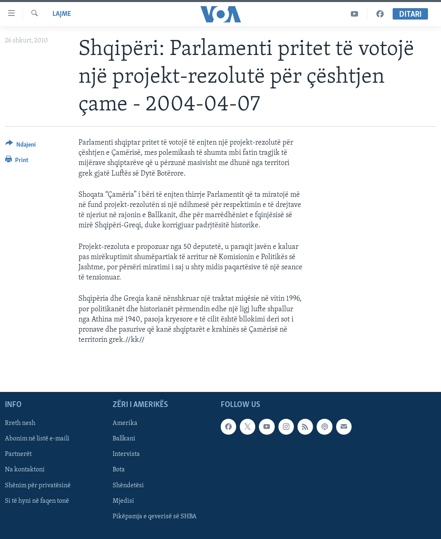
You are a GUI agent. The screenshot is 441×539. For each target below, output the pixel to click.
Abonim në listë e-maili (37, 439)
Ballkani (124, 439)
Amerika (125, 423)
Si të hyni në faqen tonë (37, 501)
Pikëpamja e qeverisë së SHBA (155, 516)
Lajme (61, 14)
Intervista (126, 454)
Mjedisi (123, 501)
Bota (119, 470)
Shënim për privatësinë (38, 485)
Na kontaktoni (25, 470)
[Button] (20, 146)
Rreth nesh (20, 423)
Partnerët (18, 454)
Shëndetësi (128, 485)
